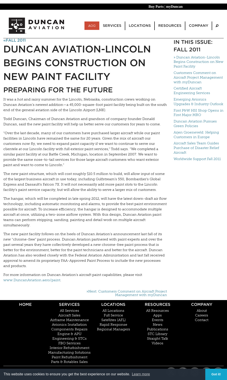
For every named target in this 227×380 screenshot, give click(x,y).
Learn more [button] (141, 374)
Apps (157, 315)
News (157, 324)
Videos (157, 343)
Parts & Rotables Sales (69, 362)
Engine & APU (69, 334)
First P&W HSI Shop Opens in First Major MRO (198, 112)
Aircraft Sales (69, 315)
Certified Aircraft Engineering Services (192, 90)
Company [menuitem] (198, 25)
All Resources (157, 310)
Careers (201, 315)
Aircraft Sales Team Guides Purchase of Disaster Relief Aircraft (196, 148)
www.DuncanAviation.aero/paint (31, 280)
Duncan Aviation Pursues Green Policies (195, 123)
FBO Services (69, 343)
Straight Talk (157, 338)
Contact (201, 320)
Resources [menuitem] (169, 25)
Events (157, 320)
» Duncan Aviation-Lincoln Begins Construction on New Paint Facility (198, 62)
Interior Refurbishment (69, 348)
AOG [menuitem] (92, 26)
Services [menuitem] (112, 25)
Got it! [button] (216, 374)
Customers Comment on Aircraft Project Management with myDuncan (198, 77)
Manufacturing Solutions (69, 352)
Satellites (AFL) (113, 320)
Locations (113, 304)
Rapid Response (113, 324)
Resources (157, 304)
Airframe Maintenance (69, 320)
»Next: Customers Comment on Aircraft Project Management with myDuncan (126, 293)
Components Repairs (69, 329)
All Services (69, 310)
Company (201, 304)
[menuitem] (217, 25)
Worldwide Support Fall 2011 (197, 159)
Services (69, 304)
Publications (157, 329)
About (202, 310)
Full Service (113, 315)
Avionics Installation (69, 324)
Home (25, 304)
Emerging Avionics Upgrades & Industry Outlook (198, 101)
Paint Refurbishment (69, 357)
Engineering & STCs (69, 338)
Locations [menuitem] (140, 25)
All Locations (113, 310)
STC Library (157, 334)
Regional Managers (113, 329)
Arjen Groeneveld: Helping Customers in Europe (196, 134)
